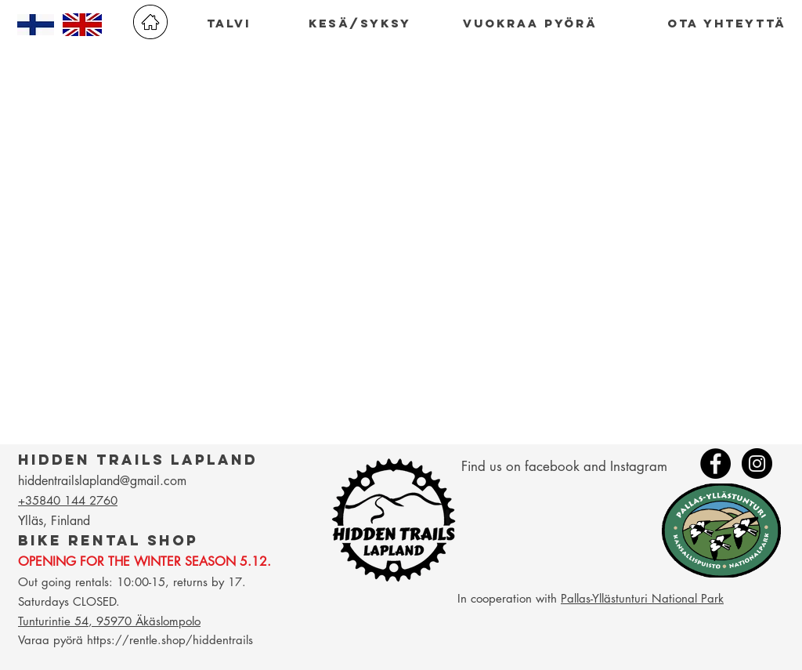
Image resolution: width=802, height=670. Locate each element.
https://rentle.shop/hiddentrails (170, 639)
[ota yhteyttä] (726, 23)
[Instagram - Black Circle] (757, 463)
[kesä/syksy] (360, 23)
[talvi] (228, 23)
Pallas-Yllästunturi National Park (642, 598)
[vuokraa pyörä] (530, 23)
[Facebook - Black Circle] (715, 463)
